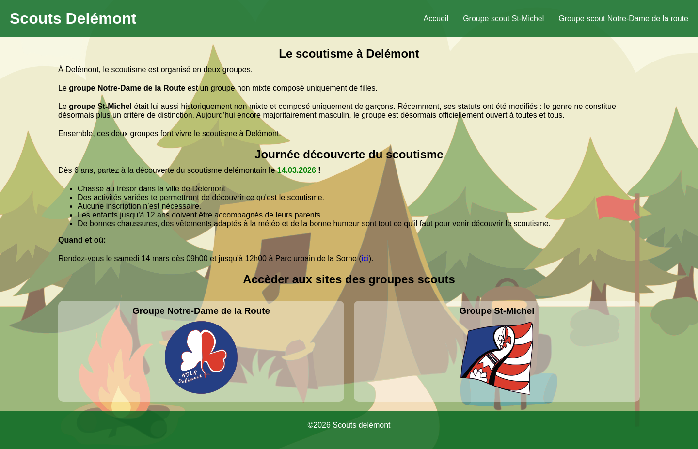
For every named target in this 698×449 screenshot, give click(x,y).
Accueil (436, 19)
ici (365, 258)
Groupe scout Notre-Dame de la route (623, 19)
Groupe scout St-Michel (503, 19)
